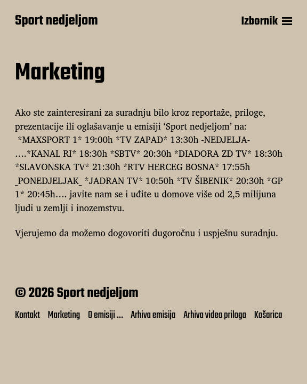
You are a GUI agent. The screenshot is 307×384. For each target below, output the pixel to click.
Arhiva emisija (153, 315)
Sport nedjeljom (56, 21)
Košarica (268, 315)
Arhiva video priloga (214, 315)
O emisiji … (105, 315)
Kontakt (27, 315)
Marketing (64, 315)
